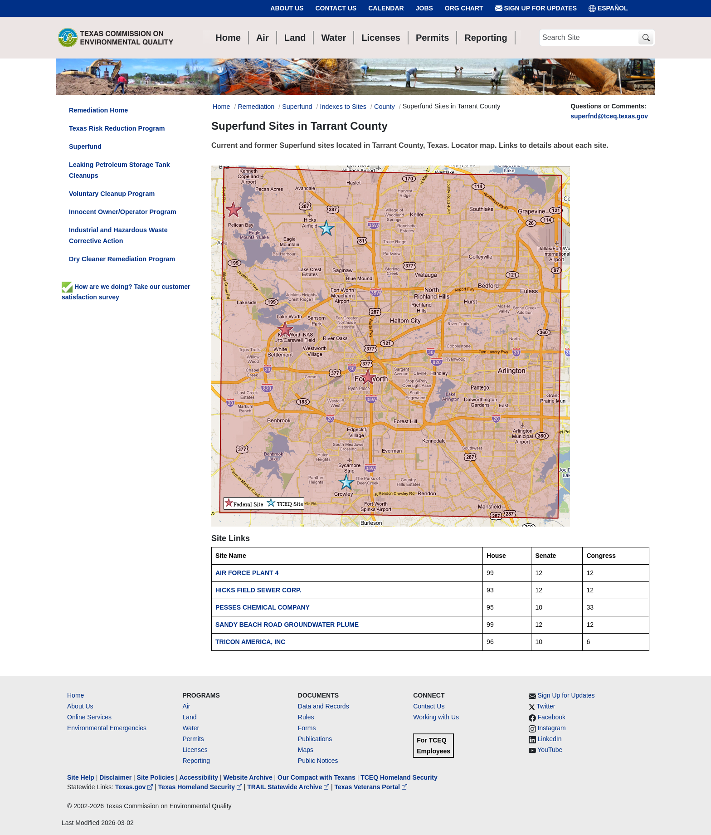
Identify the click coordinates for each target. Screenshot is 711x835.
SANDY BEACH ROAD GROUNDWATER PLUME (287, 624)
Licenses (194, 749)
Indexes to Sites (343, 106)
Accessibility (199, 777)
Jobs (424, 8)
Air (186, 706)
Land (189, 717)
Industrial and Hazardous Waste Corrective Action (118, 235)
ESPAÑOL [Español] (608, 8)
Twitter (545, 706)
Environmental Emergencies (106, 728)
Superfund (297, 106)
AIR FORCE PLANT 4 (246, 572)
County (384, 106)
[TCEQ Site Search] (646, 38)
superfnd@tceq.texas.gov (609, 116)
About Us (286, 8)
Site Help (80, 777)
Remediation (256, 106)
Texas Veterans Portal (371, 787)
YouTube (549, 749)
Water (190, 728)
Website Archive (248, 777)
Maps (305, 749)
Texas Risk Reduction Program (117, 128)
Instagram (552, 728)
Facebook (551, 717)
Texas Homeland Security (201, 787)
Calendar (386, 8)
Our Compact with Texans (317, 777)
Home (75, 695)
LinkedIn (550, 738)
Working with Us (436, 717)
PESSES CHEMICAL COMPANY (262, 607)
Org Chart (464, 8)
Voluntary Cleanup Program (112, 193)
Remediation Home (98, 110)
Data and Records (323, 706)
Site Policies (155, 777)
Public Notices (318, 760)
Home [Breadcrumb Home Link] (221, 106)
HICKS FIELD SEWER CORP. (258, 590)
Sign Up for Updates (536, 8)
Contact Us (335, 8)
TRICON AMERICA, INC (250, 641)
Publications (315, 738)
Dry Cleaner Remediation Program (122, 259)
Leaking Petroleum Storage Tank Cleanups (119, 170)
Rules (306, 717)
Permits (193, 738)
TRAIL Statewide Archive (289, 787)
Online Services (89, 717)
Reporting (196, 760)
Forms (307, 728)
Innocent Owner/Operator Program (122, 211)
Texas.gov (135, 787)
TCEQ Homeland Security (399, 777)
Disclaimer (115, 777)
